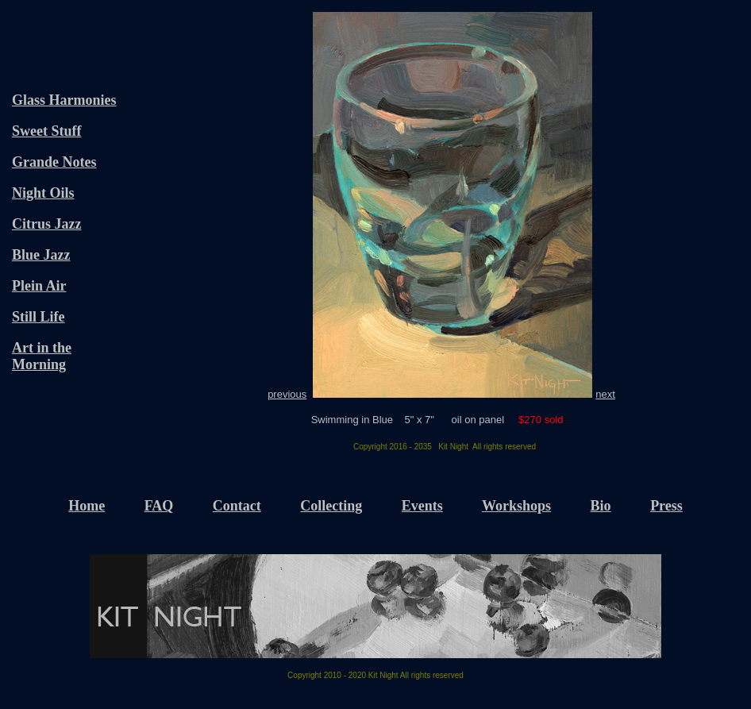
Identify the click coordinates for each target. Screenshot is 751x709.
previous (287, 394)
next (605, 394)
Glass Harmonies (64, 100)
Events (422, 506)
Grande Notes (54, 162)
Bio (601, 506)
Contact (237, 506)
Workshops (516, 506)
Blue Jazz (41, 255)
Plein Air (39, 286)
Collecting (331, 506)
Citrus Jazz (46, 224)
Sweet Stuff (47, 131)
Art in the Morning (41, 356)
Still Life (38, 317)
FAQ (159, 506)
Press (666, 506)
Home (86, 506)
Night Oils (43, 193)
